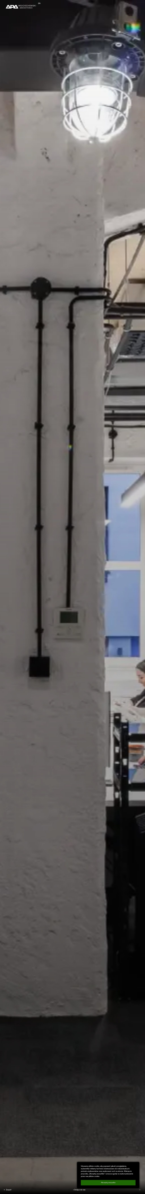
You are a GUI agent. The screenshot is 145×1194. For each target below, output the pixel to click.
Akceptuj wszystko (108, 1183)
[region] (108, 1175)
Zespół (8, 1190)
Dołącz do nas (79, 1190)
